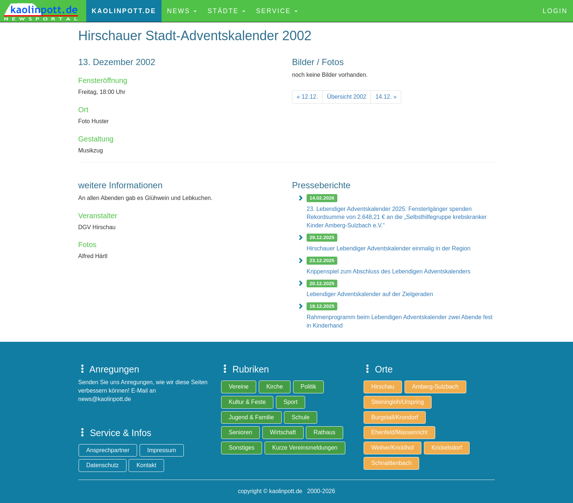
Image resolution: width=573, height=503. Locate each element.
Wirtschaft (283, 432)
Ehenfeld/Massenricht (399, 432)
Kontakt (146, 465)
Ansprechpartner (107, 450)
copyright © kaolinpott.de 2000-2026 (286, 491)
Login (555, 11)
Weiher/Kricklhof (392, 448)
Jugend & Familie (251, 417)
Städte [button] (226, 11)
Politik (308, 386)
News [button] (182, 11)
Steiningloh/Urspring (397, 402)
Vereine (238, 386)
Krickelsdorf (447, 448)
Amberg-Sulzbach (435, 386)
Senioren (240, 432)
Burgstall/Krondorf (394, 417)
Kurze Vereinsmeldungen (305, 448)
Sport (290, 402)
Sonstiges (241, 448)
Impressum (161, 450)
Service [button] (276, 11)
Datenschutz (102, 465)
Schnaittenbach (391, 463)
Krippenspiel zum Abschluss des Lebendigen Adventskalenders (388, 271)
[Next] (386, 97)
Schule (301, 417)
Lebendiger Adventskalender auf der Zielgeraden (370, 294)
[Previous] (307, 97)
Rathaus (324, 432)
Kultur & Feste (247, 402)
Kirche (274, 386)
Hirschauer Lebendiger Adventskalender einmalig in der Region (388, 248)
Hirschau (382, 386)
